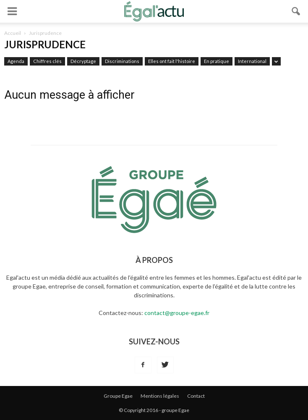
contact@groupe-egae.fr (176, 312)
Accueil (12, 33)
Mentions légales (160, 396)
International (252, 61)
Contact (196, 396)
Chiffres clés (47, 61)
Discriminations (122, 61)
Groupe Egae (118, 396)
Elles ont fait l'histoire (171, 61)
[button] (296, 11)
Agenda (16, 61)
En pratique (216, 61)
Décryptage (83, 61)
